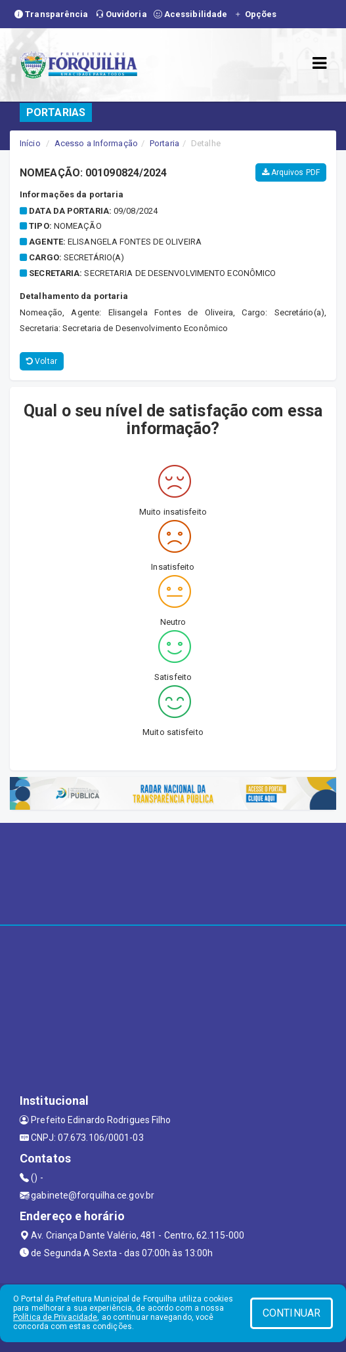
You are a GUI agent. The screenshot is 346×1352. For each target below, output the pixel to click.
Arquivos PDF (291, 172)
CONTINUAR (291, 1313)
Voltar (41, 361)
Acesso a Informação (96, 143)
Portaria (164, 143)
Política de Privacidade (55, 1317)
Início (30, 143)
